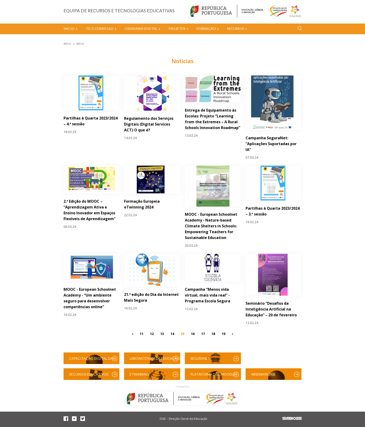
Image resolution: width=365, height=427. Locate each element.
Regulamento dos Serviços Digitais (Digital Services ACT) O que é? (148, 124)
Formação (206, 29)
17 (203, 333)
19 (223, 333)
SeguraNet (200, 358)
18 (213, 333)
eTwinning (139, 374)
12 (152, 333)
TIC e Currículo (100, 29)
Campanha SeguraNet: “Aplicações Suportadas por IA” (271, 143)
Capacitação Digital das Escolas (92, 360)
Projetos (177, 29)
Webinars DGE (263, 374)
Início (69, 29)
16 (193, 333)
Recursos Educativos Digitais (88, 376)
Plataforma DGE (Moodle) (213, 374)
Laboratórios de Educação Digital (155, 360)
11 (141, 333)
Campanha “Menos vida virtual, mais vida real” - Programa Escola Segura (207, 295)
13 (162, 333)
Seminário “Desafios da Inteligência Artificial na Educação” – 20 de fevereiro (271, 309)
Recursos (235, 29)
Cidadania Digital (141, 29)
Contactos (182, 387)
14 (172, 333)
